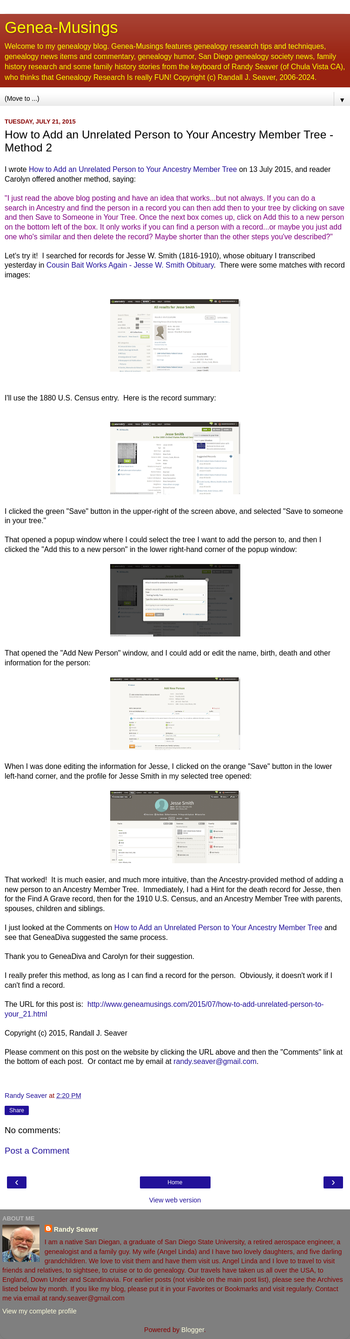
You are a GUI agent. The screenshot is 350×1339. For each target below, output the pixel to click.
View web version (175, 1200)
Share (16, 1110)
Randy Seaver (76, 1229)
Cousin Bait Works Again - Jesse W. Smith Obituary (130, 265)
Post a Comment (37, 1150)
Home (174, 1182)
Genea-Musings (61, 27)
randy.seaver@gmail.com (215, 1061)
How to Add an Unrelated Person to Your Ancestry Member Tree (133, 169)
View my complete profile (39, 1311)
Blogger (192, 1329)
